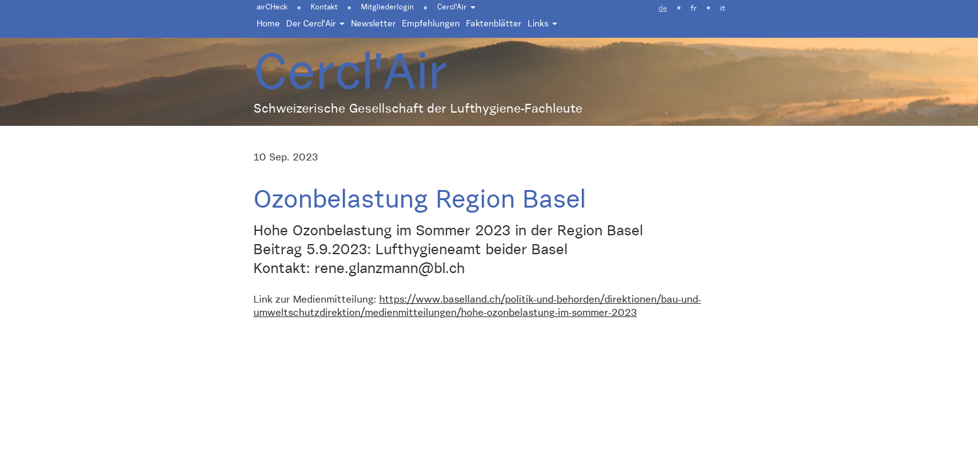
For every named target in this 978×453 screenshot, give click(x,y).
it (722, 9)
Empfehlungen (431, 24)
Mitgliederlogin (387, 7)
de (662, 9)
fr (694, 9)
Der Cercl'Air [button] (315, 24)
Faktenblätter (493, 24)
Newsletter (373, 24)
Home (268, 24)
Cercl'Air (456, 7)
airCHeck (272, 7)
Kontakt (324, 7)
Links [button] (542, 24)
